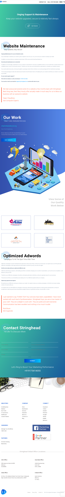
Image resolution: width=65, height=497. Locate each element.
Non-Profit (3, 410)
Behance (45, 420)
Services (24, 410)
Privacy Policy (34, 492)
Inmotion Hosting (5, 441)
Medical (3, 409)
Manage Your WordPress (7, 429)
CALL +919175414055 (52, 2)
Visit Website (8, 140)
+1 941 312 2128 (23, 78)
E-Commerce (4, 412)
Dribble (44, 418)
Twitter (44, 409)
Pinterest (45, 412)
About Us (24, 414)
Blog (23, 418)
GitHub (44, 416)
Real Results (25, 409)
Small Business (4, 407)
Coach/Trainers (5, 416)
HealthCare (4, 414)
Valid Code (3, 431)
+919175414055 (33, 370)
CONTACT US (42, 2)
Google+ (45, 414)
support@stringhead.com (22, 81)
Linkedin (45, 410)
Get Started (35, 26)
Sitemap (28, 492)
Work (23, 407)
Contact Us (25, 416)
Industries (24, 412)
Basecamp (3, 443)
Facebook (45, 407)
